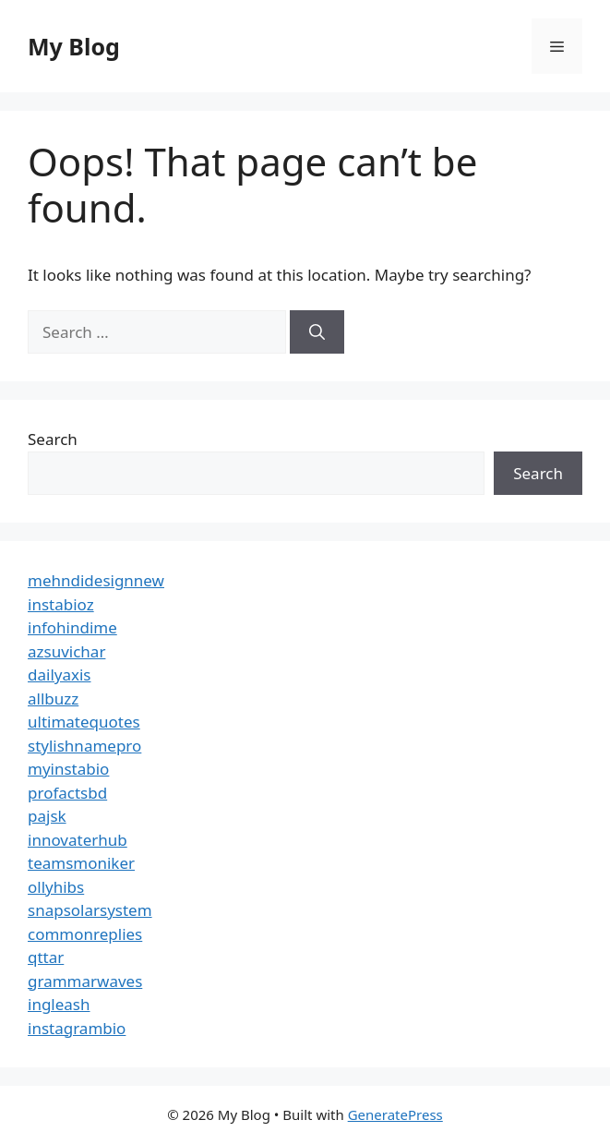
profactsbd (67, 792)
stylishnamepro (84, 745)
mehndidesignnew (96, 580)
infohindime (72, 627)
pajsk (47, 815)
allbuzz (53, 698)
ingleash (59, 1004)
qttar (46, 957)
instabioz (61, 604)
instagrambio (77, 1028)
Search (53, 439)
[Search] (317, 332)
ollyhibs (56, 886)
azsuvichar (66, 651)
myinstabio (68, 768)
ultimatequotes (84, 721)
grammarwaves (85, 981)
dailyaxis (59, 674)
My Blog (74, 46)
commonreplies (85, 934)
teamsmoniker (81, 862)
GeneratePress (395, 1114)
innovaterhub (77, 839)
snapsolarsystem (90, 910)
